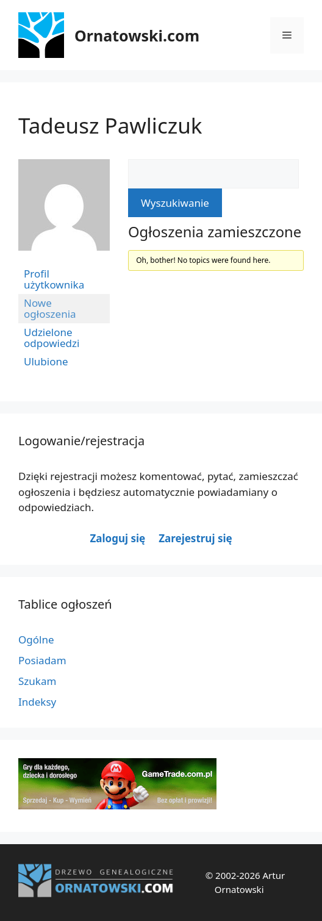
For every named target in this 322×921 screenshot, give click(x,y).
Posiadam (42, 660)
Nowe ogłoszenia (50, 308)
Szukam (37, 681)
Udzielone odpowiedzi (51, 337)
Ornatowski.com (136, 35)
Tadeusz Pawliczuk (110, 125)
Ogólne (36, 640)
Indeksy (37, 702)
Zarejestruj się (195, 538)
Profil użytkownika (54, 279)
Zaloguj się (117, 538)
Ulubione (46, 361)
